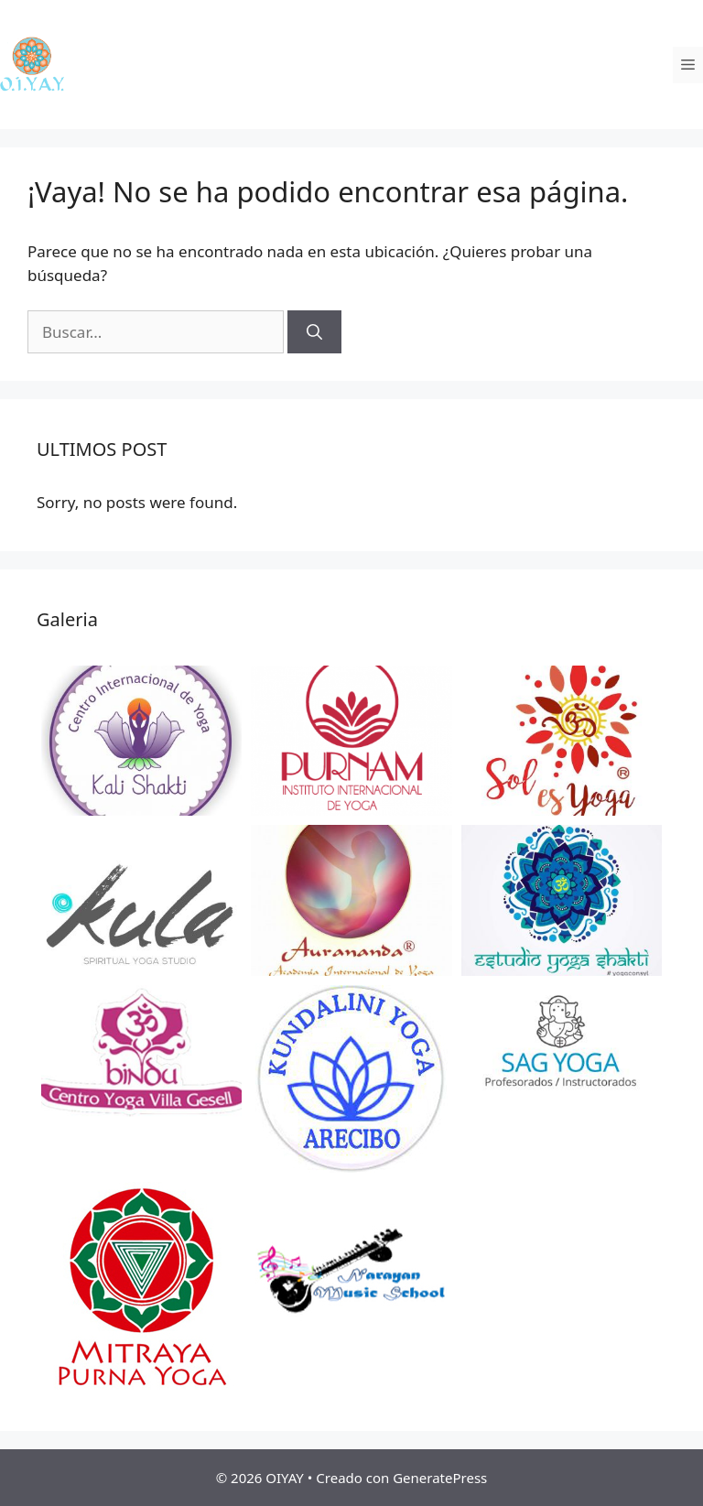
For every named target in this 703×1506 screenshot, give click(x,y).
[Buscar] (314, 332)
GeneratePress (440, 1477)
